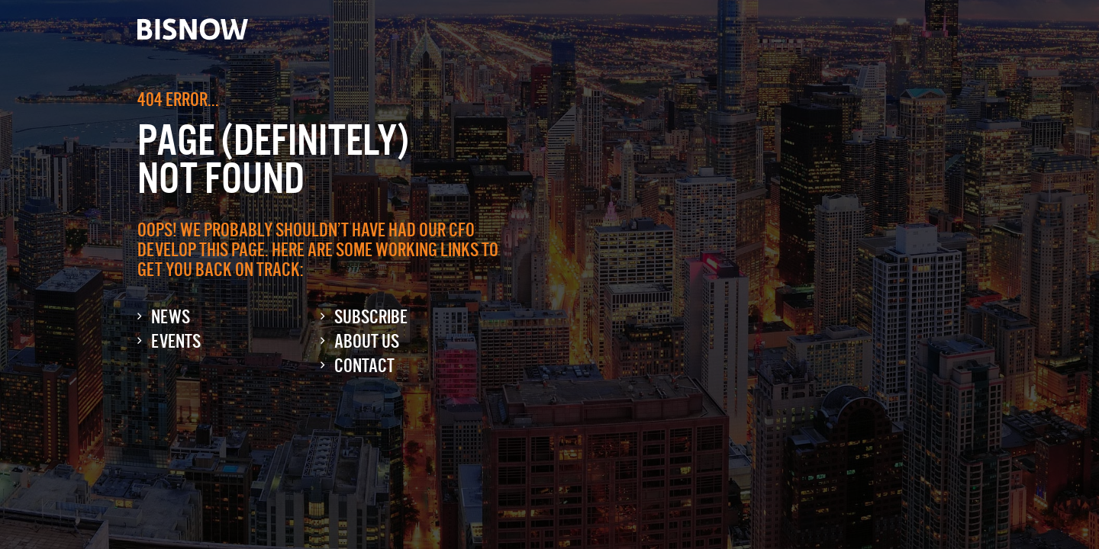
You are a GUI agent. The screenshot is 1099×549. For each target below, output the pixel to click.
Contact (364, 365)
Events (176, 341)
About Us (366, 341)
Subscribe (371, 317)
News (170, 317)
